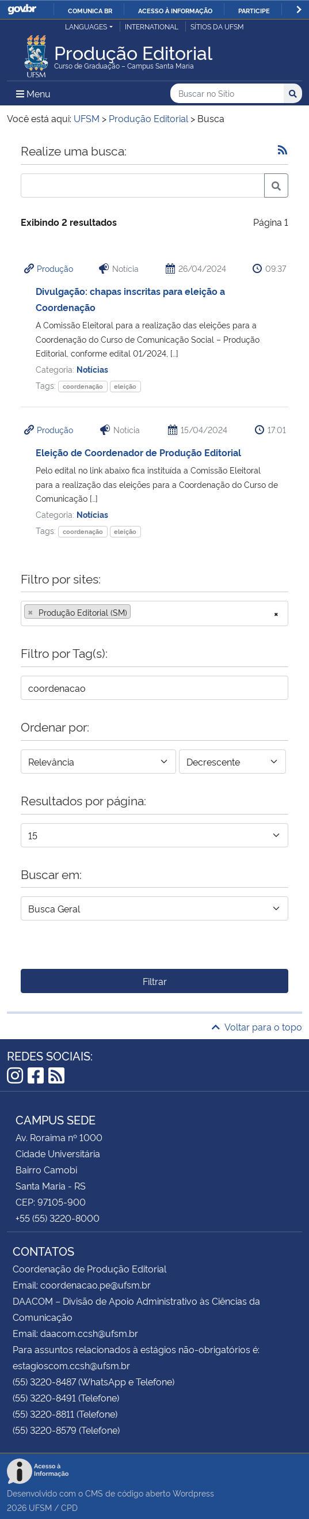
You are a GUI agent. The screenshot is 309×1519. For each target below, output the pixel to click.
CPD (69, 1507)
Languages (86, 26)
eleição (125, 386)
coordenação (83, 386)
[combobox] (154, 613)
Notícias (92, 368)
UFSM (40, 1507)
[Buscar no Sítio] (227, 94)
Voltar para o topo (257, 1026)
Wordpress (193, 1492)
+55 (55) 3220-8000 (58, 1217)
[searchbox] (136, 612)
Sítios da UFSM (217, 26)
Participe (254, 10)
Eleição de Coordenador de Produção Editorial (138, 452)
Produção (55, 268)
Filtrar (155, 981)
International (151, 26)
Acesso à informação (175, 10)
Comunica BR (90, 10)
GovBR (21, 9)
